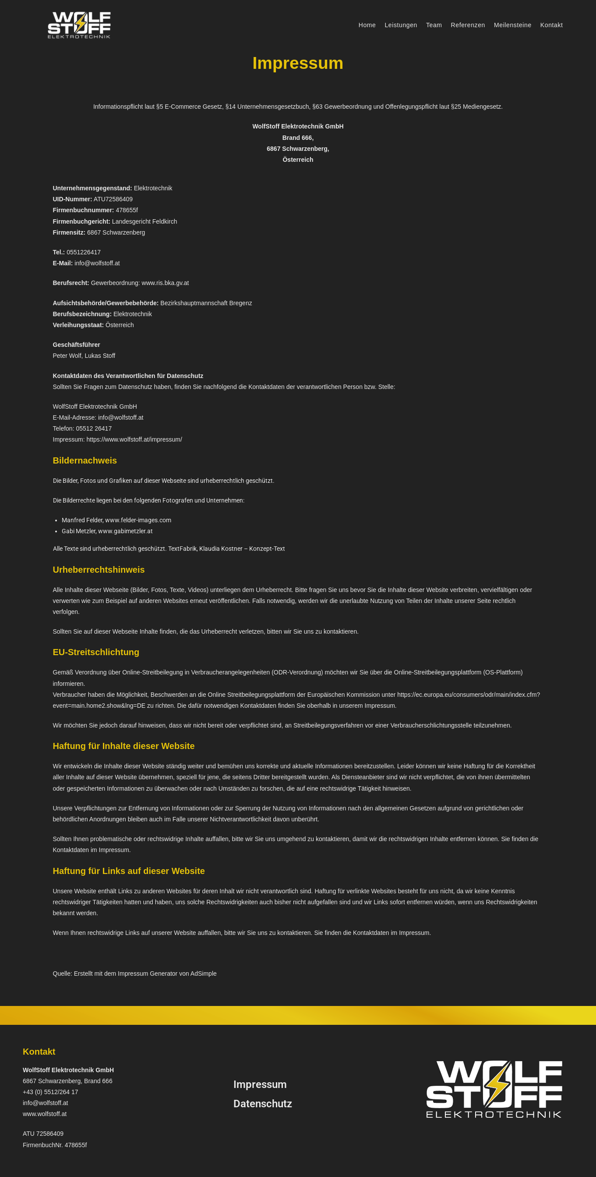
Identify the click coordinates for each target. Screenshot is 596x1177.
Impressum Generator (147, 973)
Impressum (260, 1084)
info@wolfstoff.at (97, 263)
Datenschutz (262, 1104)
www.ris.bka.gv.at (165, 282)
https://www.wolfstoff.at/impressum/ (134, 439)
